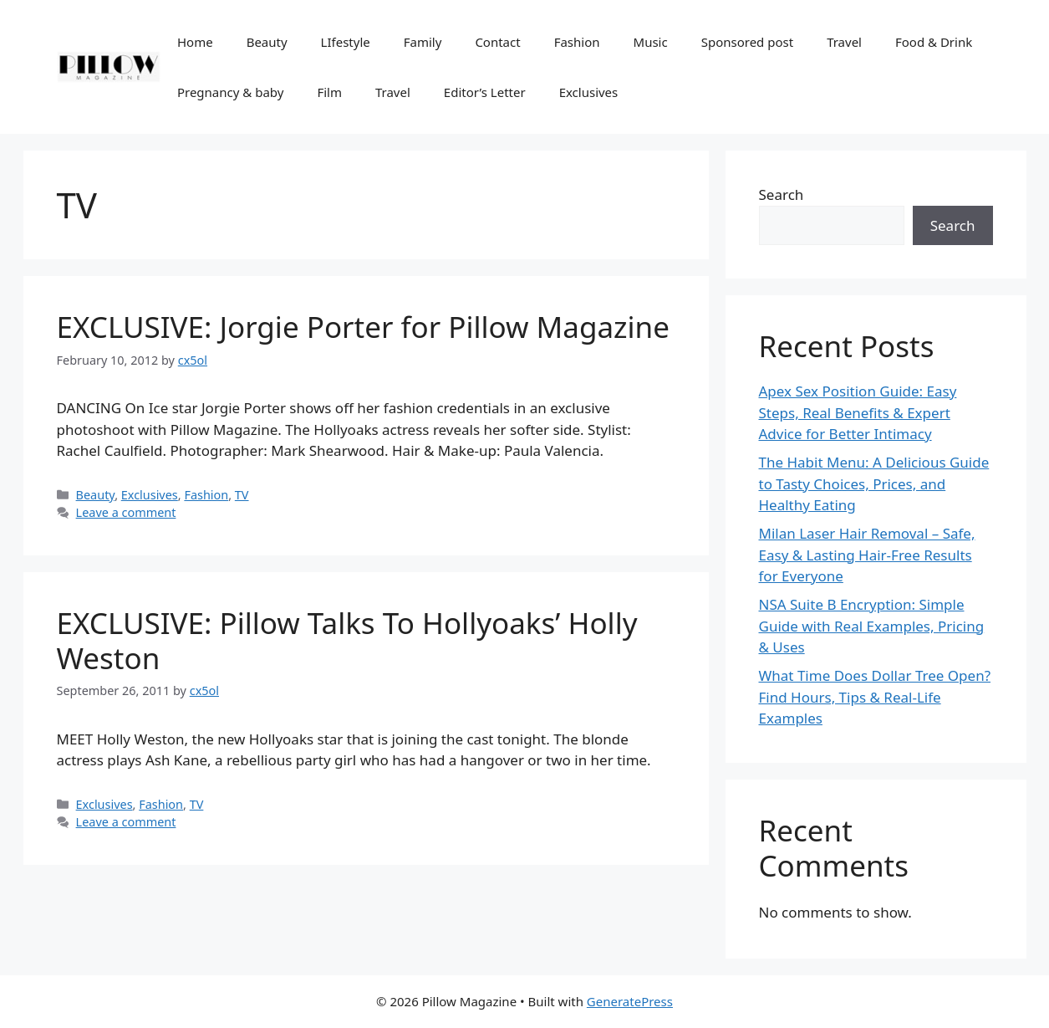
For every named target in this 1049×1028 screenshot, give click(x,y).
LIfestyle (345, 41)
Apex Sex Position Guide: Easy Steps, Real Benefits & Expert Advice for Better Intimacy (858, 412)
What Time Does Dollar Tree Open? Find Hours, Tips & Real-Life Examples (875, 697)
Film (329, 92)
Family (423, 41)
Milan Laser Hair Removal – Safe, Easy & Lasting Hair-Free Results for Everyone (867, 555)
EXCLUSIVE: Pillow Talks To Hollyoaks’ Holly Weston (347, 640)
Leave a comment (126, 512)
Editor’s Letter (485, 92)
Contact (497, 41)
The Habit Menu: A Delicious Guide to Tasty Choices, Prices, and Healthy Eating (874, 483)
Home (195, 41)
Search (781, 194)
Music (651, 41)
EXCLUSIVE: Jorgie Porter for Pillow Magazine (363, 326)
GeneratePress (630, 1001)
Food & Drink (933, 41)
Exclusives (589, 92)
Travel (844, 41)
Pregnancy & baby (230, 92)
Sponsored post (747, 41)
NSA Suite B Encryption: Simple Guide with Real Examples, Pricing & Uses (872, 626)
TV (242, 495)
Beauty (267, 41)
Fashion (577, 41)
